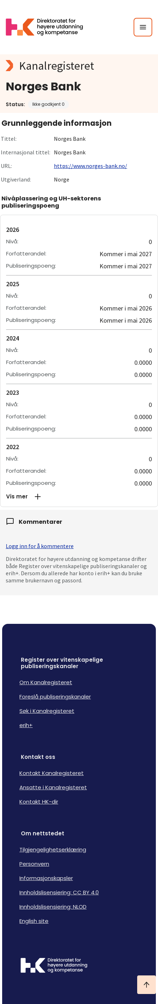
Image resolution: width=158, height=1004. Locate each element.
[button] (79, 496)
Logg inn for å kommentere (40, 546)
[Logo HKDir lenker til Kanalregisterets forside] (49, 27)
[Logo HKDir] (79, 966)
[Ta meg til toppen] (146, 984)
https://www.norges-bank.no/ (90, 165)
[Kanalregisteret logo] (79, 66)
